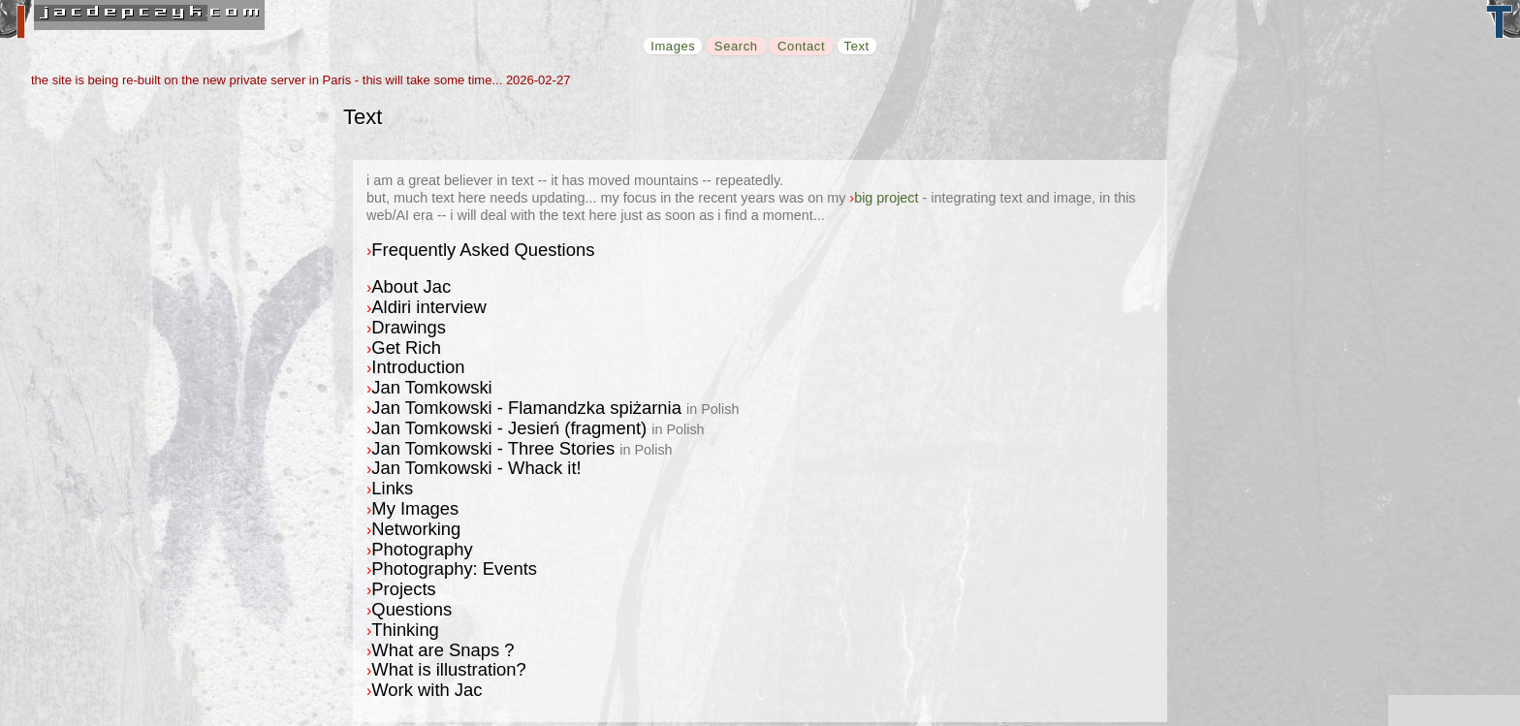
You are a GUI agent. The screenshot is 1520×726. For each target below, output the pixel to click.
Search (736, 46)
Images (672, 46)
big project (886, 197)
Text (857, 46)
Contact (801, 46)
